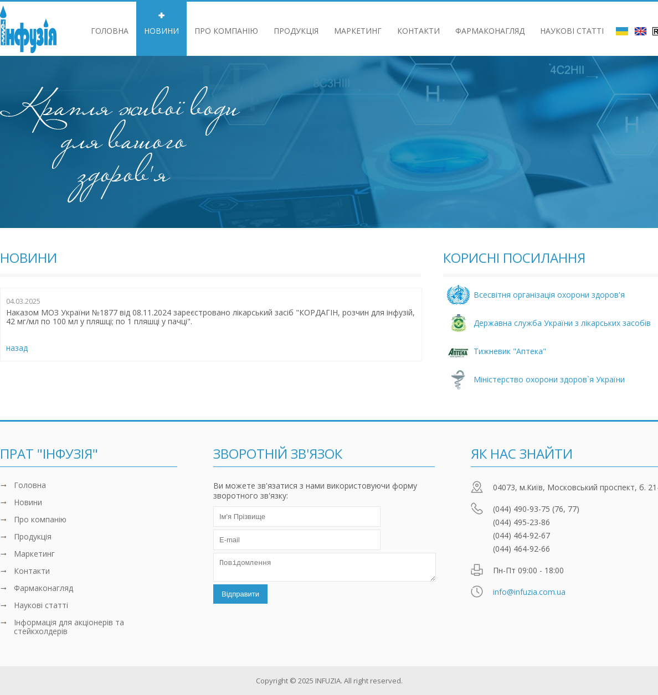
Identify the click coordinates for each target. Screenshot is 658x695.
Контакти (418, 30)
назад (17, 348)
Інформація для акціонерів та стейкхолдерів (69, 627)
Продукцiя (296, 30)
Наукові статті (572, 30)
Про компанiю (226, 30)
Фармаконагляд (490, 30)
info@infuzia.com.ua (529, 592)
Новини (161, 30)
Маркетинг (358, 30)
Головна (109, 30)
